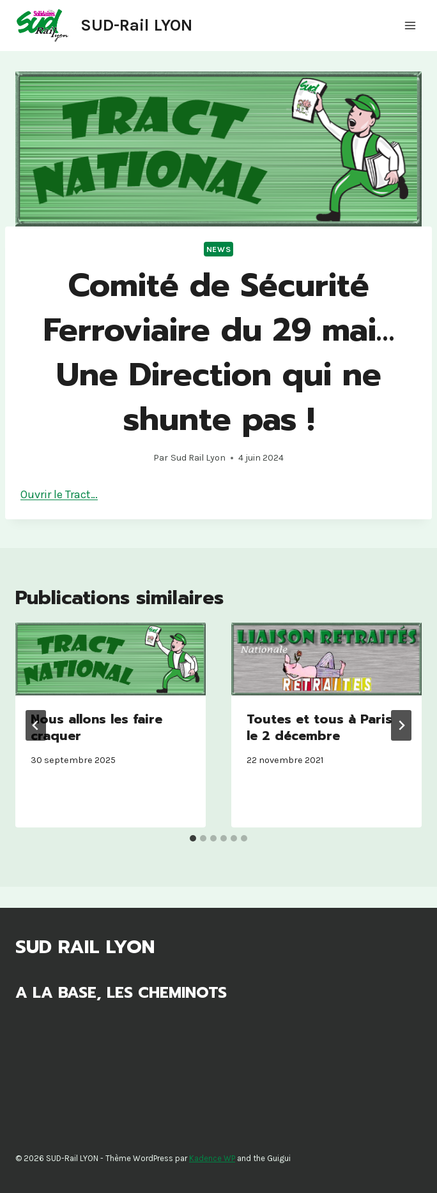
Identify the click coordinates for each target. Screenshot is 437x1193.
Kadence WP (212, 1158)
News (218, 249)
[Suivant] (401, 725)
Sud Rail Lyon (198, 457)
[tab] (193, 838)
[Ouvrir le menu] (410, 25)
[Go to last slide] (36, 725)
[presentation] (110, 659)
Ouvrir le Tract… (59, 494)
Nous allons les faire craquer (96, 727)
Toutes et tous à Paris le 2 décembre (319, 727)
